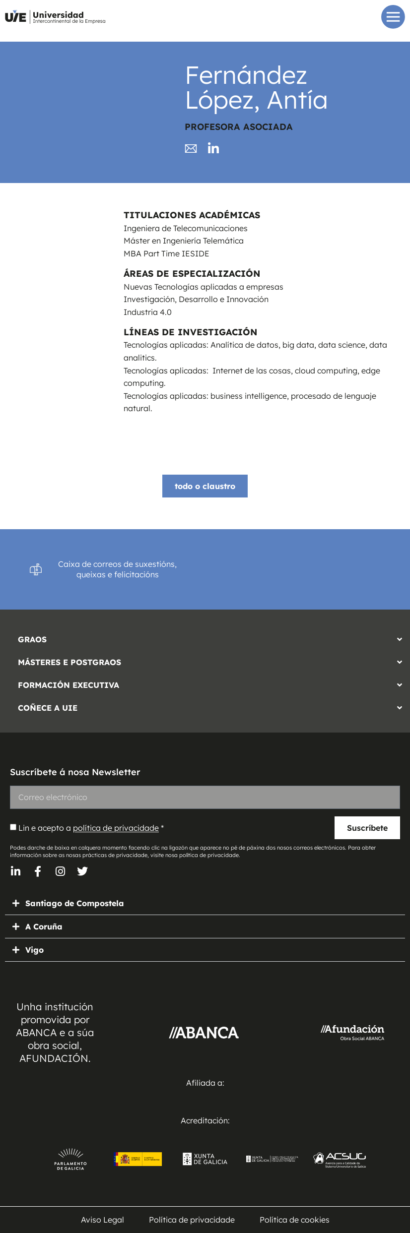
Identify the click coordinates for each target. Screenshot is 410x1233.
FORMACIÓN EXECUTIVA (68, 685)
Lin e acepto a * (91, 828)
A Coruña (44, 926)
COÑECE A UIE (47, 708)
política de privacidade (116, 828)
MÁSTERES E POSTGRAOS (69, 662)
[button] (205, 636)
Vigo (34, 950)
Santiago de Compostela (74, 903)
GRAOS (32, 639)
